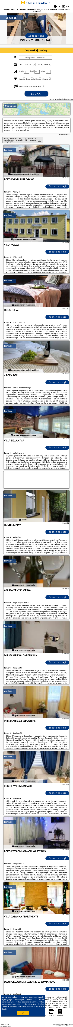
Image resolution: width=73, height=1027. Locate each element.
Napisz (70, 1026)
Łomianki (8, 150)
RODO (4, 1009)
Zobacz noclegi (57, 186)
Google (41, 997)
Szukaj (36, 94)
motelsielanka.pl (36, 3)
